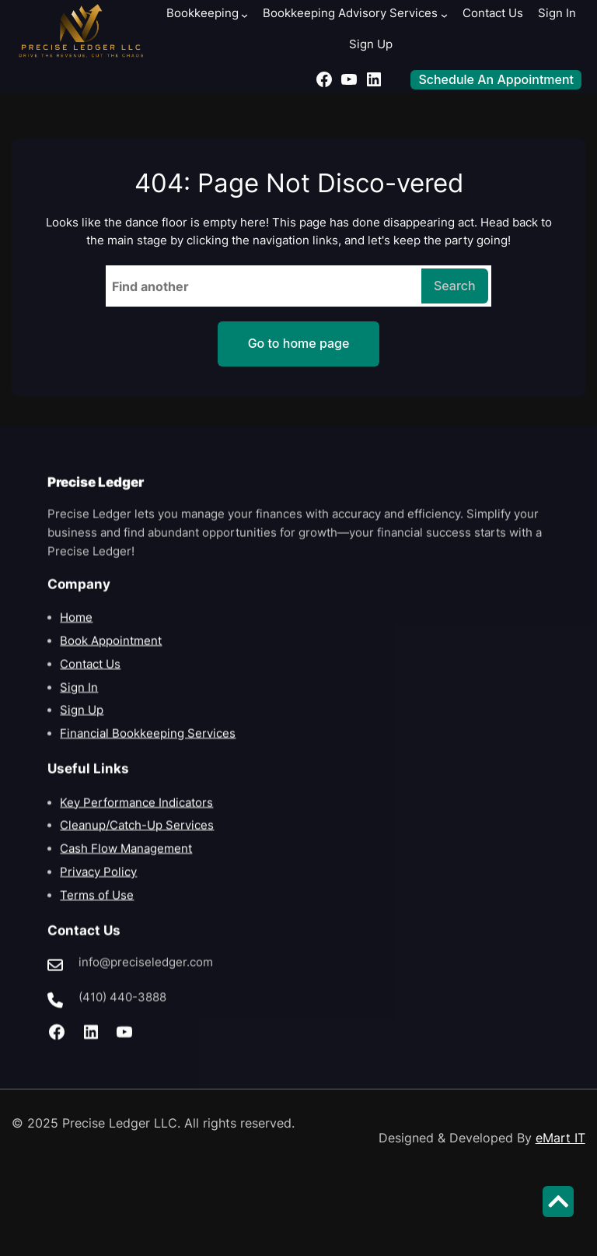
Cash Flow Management (126, 865)
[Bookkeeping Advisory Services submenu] (444, 15)
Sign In (79, 703)
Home (76, 633)
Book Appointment (111, 657)
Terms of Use (97, 910)
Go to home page (299, 343)
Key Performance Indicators (136, 818)
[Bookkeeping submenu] (244, 15)
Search (455, 285)
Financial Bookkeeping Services (148, 749)
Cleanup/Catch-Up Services (137, 841)
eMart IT (560, 1137)
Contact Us (90, 680)
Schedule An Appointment (496, 79)
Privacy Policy (98, 888)
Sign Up (81, 726)
